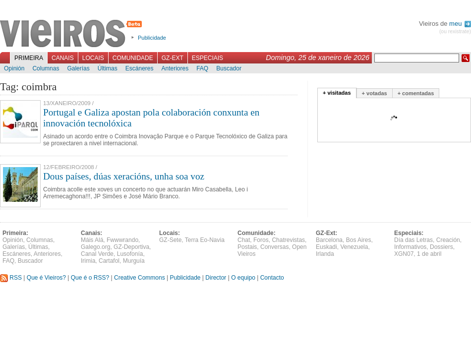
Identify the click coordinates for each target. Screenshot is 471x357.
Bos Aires (358, 240)
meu (460, 23)
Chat (243, 240)
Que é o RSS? (90, 277)
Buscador (228, 68)
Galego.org (95, 246)
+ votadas (374, 93)
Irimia (88, 260)
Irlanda (325, 253)
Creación (448, 240)
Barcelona (329, 240)
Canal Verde (97, 253)
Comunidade (133, 58)
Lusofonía (130, 253)
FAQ (202, 68)
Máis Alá (92, 240)
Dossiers (441, 246)
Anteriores (174, 68)
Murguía (134, 260)
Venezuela (354, 246)
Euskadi (326, 246)
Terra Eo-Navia (205, 240)
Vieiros (72, 34)
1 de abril (429, 253)
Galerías (78, 68)
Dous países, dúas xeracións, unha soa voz (123, 176)
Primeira (28, 58)
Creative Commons (139, 277)
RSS (11, 277)
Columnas (45, 68)
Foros (261, 240)
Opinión (14, 68)
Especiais (207, 58)
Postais (247, 246)
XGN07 (403, 253)
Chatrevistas (288, 240)
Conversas (274, 246)
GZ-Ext (172, 58)
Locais (93, 58)
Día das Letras (413, 240)
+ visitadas (337, 93)
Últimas (108, 68)
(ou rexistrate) (455, 31)
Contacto (272, 277)
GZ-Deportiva (131, 246)
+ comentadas (416, 93)
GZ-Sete (170, 240)
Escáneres (139, 68)
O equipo (243, 277)
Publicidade (152, 38)
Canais (63, 58)
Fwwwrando (122, 240)
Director (215, 277)
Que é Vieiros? (46, 277)
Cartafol (109, 260)
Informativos (410, 246)
